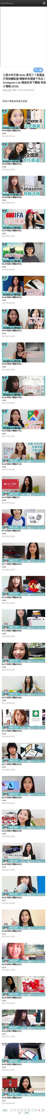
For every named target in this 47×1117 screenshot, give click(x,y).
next (26, 1113)
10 (43, 1110)
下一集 (38, 70)
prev (5, 1110)
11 (20, 1113)
